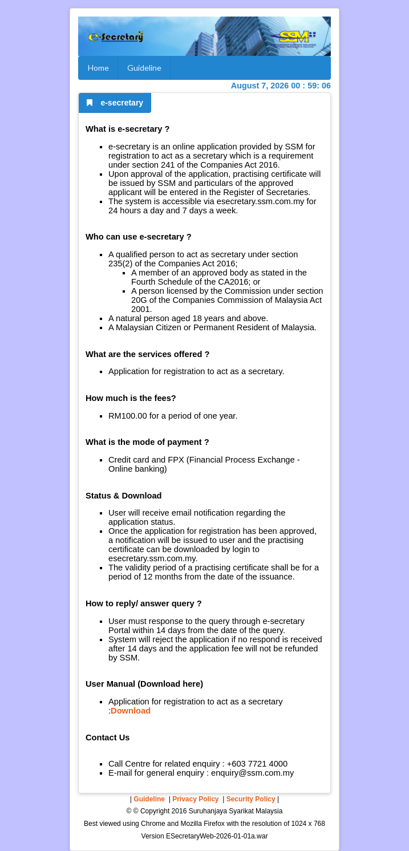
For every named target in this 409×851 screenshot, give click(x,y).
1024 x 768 (308, 824)
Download (131, 710)
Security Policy (251, 799)
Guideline (144, 67)
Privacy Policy (195, 799)
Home (98, 67)
